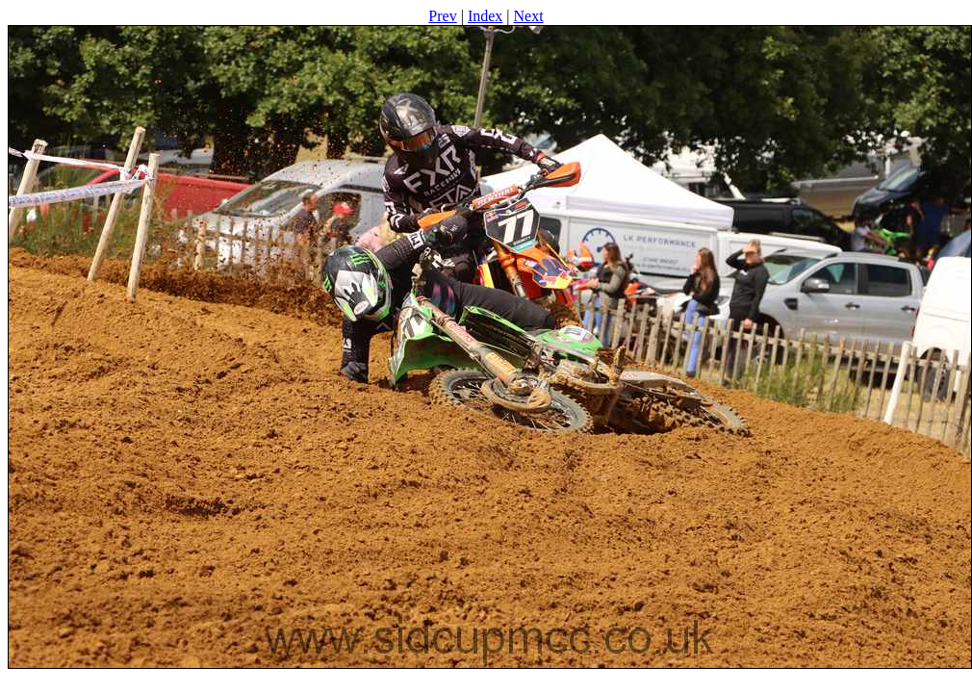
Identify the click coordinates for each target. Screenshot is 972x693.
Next (529, 16)
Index (485, 16)
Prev (442, 16)
